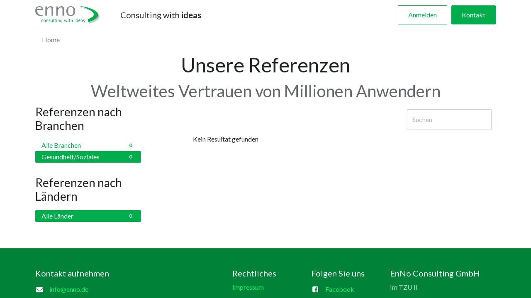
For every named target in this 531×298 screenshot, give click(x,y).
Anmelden (422, 15)
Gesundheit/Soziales (88, 157)
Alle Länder (88, 216)
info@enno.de (68, 289)
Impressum (248, 287)
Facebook (339, 289)
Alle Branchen (88, 145)
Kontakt (473, 15)
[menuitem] (50, 39)
